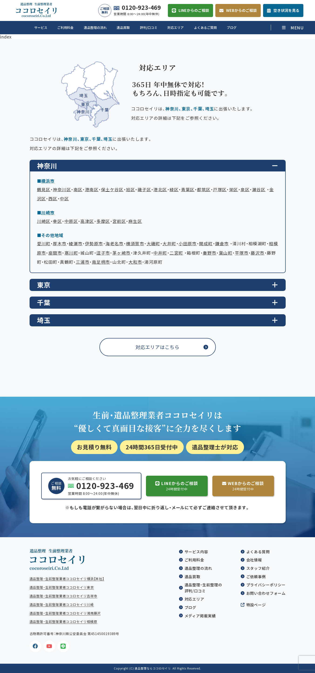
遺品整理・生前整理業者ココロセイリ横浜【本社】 (67, 578)
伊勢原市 (94, 243)
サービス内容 (196, 551)
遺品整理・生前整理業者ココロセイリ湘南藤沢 (65, 613)
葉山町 (225, 253)
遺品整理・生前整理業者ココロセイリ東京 (62, 587)
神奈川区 (62, 189)
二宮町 (176, 253)
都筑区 (203, 189)
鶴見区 (44, 189)
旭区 (130, 189)
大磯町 (153, 243)
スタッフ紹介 (258, 568)
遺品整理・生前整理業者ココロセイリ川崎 (62, 604)
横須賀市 (135, 243)
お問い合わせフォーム (266, 593)
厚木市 (59, 243)
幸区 (57, 221)
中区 (64, 198)
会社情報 (254, 560)
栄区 (233, 189)
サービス (40, 27)
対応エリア (175, 27)
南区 (78, 189)
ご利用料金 (65, 27)
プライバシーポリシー (266, 585)
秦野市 (209, 253)
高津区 (87, 221)
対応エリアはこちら (157, 347)
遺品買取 (123, 27)
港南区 (91, 189)
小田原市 (188, 243)
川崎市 (47, 212)
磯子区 (144, 189)
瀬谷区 (259, 189)
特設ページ (256, 605)
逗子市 (103, 253)
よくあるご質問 (205, 27)
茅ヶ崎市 (121, 253)
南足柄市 (101, 262)
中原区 (71, 221)
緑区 (174, 189)
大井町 (169, 243)
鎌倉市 (222, 243)
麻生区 (135, 221)
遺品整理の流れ (95, 27)
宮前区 (119, 221)
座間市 (55, 253)
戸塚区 (220, 189)
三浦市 (82, 262)
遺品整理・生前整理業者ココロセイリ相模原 (63, 621)
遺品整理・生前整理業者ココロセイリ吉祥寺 (63, 596)
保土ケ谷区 (112, 189)
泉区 (245, 189)
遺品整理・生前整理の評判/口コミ (203, 588)
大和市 (135, 262)
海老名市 (114, 243)
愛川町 (44, 243)
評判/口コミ (148, 27)
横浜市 (47, 181)
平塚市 (241, 253)
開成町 (206, 243)
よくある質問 (258, 551)
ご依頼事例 (256, 576)
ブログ (232, 27)
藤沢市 (257, 253)
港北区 (160, 189)
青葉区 (188, 189)
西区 (53, 198)
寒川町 (71, 253)
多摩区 (103, 221)
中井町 (160, 253)
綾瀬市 (75, 243)
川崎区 (44, 221)
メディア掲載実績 (200, 615)
